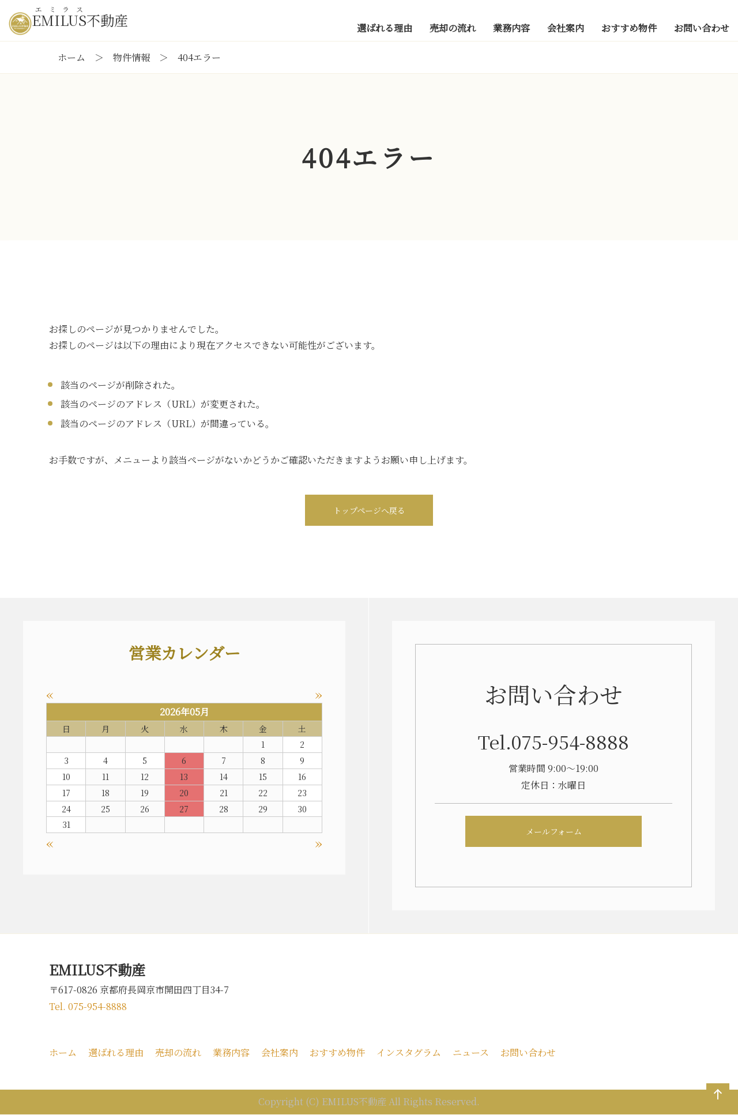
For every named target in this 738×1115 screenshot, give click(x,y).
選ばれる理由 (116, 1052)
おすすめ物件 (337, 1052)
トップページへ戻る (369, 510)
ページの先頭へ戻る (715, 1105)
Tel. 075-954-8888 (88, 1006)
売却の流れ (178, 1052)
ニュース (471, 1052)
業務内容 (231, 1052)
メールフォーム (554, 831)
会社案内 (279, 1052)
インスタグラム (408, 1052)
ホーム (63, 1052)
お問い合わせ (528, 1052)
